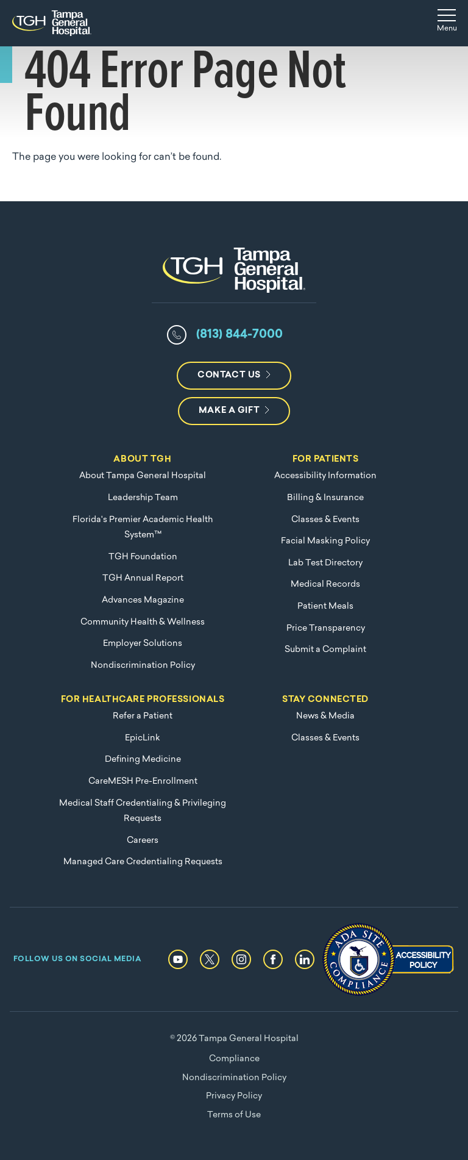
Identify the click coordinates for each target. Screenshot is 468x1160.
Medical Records (325, 584)
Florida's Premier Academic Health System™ (143, 527)
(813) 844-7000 (239, 335)
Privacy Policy (234, 1096)
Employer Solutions (142, 643)
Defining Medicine (143, 759)
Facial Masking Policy (325, 541)
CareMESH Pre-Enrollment (142, 781)
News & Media (325, 716)
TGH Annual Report (142, 578)
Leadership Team (143, 498)
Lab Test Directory (325, 563)
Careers (142, 840)
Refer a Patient (142, 716)
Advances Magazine (143, 600)
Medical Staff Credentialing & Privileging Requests (142, 811)
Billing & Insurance (325, 498)
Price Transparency (325, 628)
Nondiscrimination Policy (143, 665)
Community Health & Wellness (142, 622)
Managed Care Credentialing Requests (142, 862)
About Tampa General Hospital (142, 476)
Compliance (234, 1059)
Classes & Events (325, 520)
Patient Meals (325, 606)
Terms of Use (234, 1115)
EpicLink (142, 738)
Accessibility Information (325, 476)
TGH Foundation (142, 557)
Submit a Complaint (325, 649)
